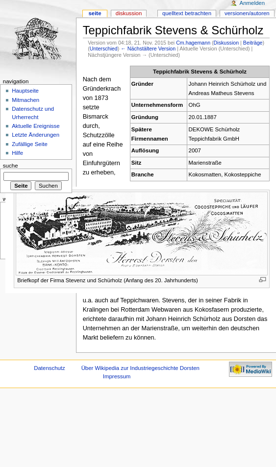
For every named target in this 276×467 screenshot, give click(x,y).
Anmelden (252, 3)
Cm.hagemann (193, 43)
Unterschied (104, 48)
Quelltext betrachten (186, 13)
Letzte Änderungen (35, 135)
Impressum (117, 376)
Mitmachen (25, 100)
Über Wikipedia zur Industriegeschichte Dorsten (140, 368)
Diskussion (226, 43)
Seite (94, 13)
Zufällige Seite (30, 144)
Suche (10, 166)
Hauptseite (25, 91)
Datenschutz (49, 368)
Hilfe (17, 153)
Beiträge (253, 43)
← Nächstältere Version (148, 48)
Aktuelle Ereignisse (35, 126)
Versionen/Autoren (247, 13)
